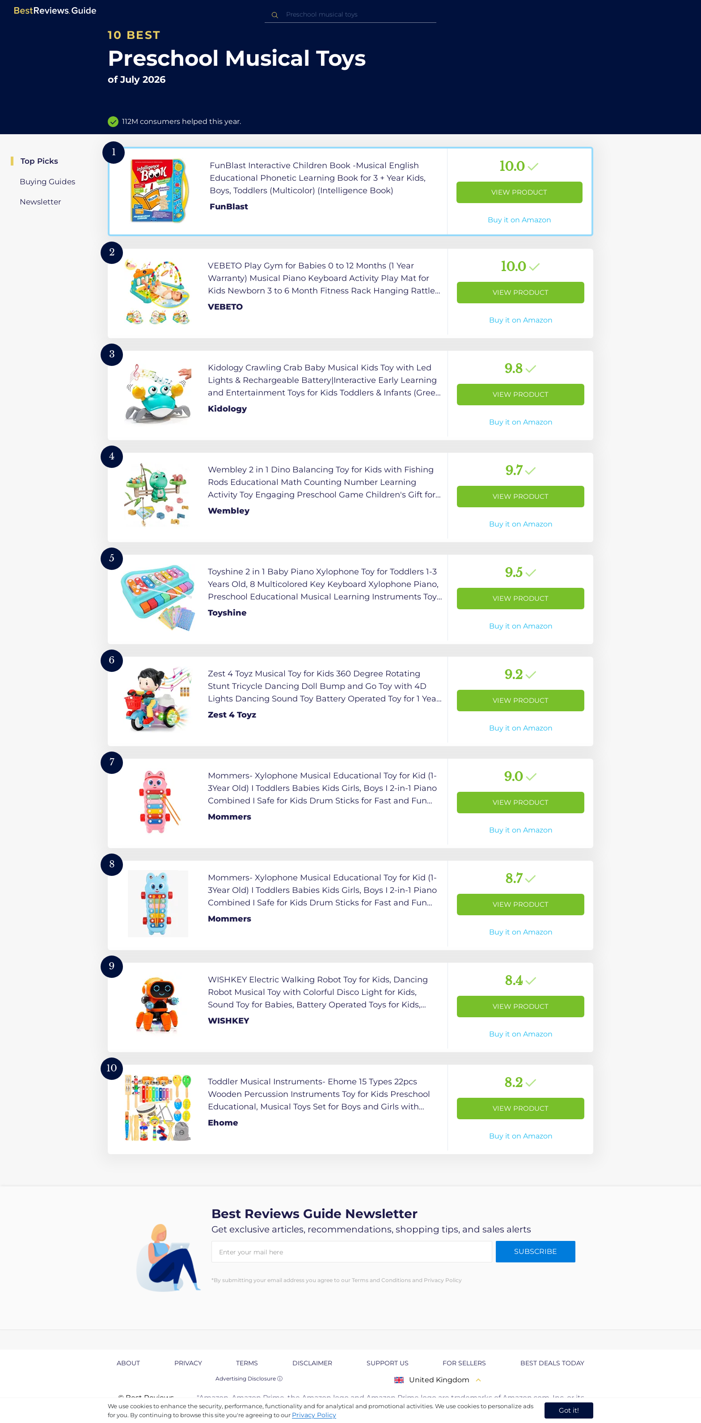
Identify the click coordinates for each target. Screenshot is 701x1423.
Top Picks (39, 161)
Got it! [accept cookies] (569, 1410)
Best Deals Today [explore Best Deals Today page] (552, 1363)
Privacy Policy (314, 1415)
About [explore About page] (128, 1363)
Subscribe (535, 1251)
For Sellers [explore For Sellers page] (464, 1363)
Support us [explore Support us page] (388, 1363)
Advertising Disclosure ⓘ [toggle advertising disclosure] (249, 1378)
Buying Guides (47, 181)
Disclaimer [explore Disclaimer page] (312, 1363)
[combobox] (350, 14)
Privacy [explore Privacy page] (188, 1363)
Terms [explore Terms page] (247, 1363)
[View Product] (350, 191)
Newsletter (40, 201)
